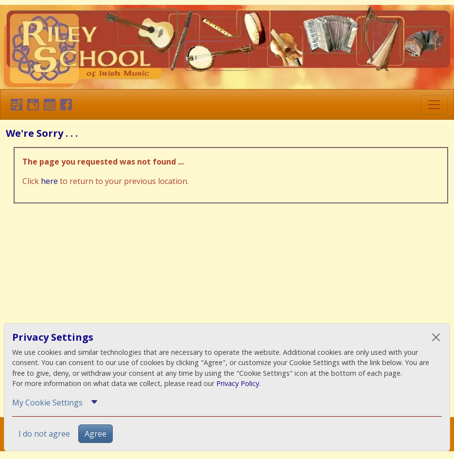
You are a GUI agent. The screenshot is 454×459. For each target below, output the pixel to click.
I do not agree (44, 433)
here (49, 181)
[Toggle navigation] (434, 104)
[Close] (436, 337)
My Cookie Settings (47, 402)
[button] (14, 104)
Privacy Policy (237, 383)
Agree (95, 433)
